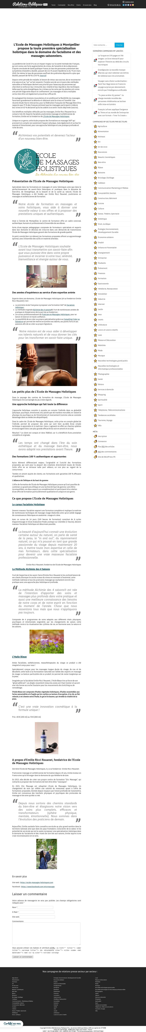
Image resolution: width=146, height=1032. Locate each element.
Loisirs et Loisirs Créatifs (60, 1014)
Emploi (101, 242)
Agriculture (102, 126)
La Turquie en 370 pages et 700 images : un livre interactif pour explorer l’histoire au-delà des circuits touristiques (113, 60)
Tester (53, 5)
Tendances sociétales (106, 415)
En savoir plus (87, 5)
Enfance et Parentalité (107, 248)
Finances (101, 273)
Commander (61, 5)
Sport (100, 405)
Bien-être (102, 162)
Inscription (102, 436)
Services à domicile (106, 389)
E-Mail (15, 912)
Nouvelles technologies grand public (113, 361)
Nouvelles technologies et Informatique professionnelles (110, 367)
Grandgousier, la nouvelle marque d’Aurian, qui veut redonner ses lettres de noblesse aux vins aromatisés (113, 73)
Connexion (102, 441)
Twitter (128, 5)
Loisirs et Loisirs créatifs (108, 330)
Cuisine (101, 203)
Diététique (102, 219)
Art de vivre (102, 147)
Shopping (102, 395)
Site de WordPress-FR (106, 457)
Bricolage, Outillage (106, 178)
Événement (102, 268)
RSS (133, 5)
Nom (14, 907)
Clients (78, 5)
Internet (101, 304)
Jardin (100, 309)
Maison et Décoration (107, 340)
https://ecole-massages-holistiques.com (36, 882)
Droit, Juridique (104, 224)
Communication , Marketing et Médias (22, 1001)
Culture (101, 209)
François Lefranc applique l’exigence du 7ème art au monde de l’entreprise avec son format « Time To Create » (113, 112)
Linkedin (124, 5)
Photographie (103, 374)
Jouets (100, 320)
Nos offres (71, 5)
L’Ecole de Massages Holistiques (56, 116)
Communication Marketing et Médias (113, 188)
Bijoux (100, 167)
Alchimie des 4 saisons (42, 310)
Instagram (131, 5)
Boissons (101, 173)
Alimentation (103, 131)
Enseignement (104, 253)
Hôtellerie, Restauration (108, 289)
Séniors (101, 384)
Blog (95, 5)
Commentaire (18, 921)
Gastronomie (103, 284)
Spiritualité (102, 400)
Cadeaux (101, 183)
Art (99, 142)
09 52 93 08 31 (115, 5)
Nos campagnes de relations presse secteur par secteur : (70, 971)
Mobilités (102, 345)
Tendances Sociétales (101, 1005)
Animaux (101, 137)
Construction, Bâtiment (107, 198)
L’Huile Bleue (19, 656)
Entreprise (102, 258)
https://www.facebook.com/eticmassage (38, 887)
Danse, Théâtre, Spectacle (108, 214)
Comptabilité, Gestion (107, 193)
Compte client (129, 2)
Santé (100, 379)
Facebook (126, 5)
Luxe (100, 335)
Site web (15, 917)
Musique (101, 356)
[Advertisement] (73, 23)
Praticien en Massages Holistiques (56, 314)
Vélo (99, 425)
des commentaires (107, 452)
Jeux (100, 314)
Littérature (102, 325)
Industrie (101, 299)
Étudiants (102, 263)
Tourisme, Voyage (105, 420)
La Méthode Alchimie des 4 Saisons (31, 569)
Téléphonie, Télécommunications (111, 410)
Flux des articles (106, 447)
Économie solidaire (106, 237)
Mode (100, 350)
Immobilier (102, 294)
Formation (102, 278)
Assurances (102, 152)
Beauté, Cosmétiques (106, 157)
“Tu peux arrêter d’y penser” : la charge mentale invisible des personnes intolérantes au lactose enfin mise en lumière (112, 99)
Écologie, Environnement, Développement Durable (108, 230)
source (43, 76)
